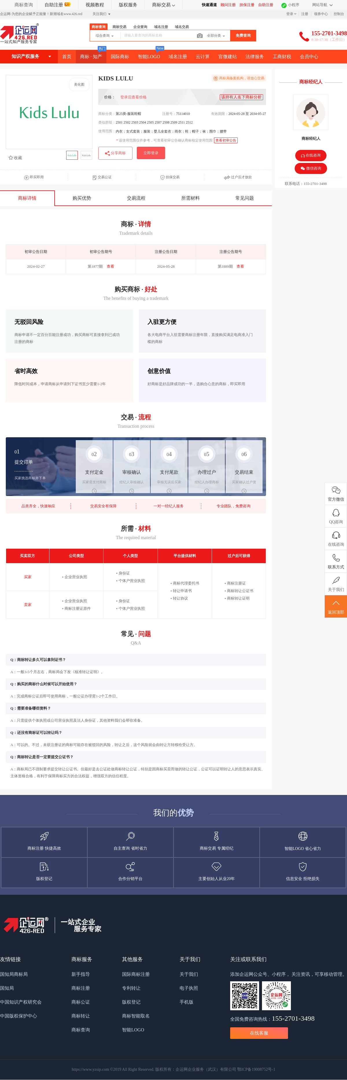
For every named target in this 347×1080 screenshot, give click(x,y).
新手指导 (80, 974)
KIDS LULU (143, 78)
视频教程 (95, 4)
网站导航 (322, 5)
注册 (304, 14)
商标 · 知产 (91, 56)
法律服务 (255, 56)
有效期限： (219, 114)
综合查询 (105, 36)
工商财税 (282, 56)
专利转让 (131, 988)
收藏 (15, 158)
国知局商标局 (14, 974)
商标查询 (23, 4)
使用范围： (107, 131)
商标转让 (80, 1015)
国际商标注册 (136, 974)
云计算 (203, 56)
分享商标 (115, 153)
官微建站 (227, 56)
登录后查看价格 (133, 97)
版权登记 (131, 1002)
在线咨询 (311, 156)
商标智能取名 (136, 1015)
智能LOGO (149, 56)
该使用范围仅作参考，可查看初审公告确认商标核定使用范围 (164, 140)
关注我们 (102, 14)
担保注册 (246, 5)
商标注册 (80, 988)
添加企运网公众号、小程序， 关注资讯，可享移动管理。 (288, 974)
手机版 (186, 1002)
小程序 (293, 5)
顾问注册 (228, 5)
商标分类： (107, 114)
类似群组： (107, 122)
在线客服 (259, 1033)
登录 (289, 14)
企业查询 (140, 27)
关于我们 (189, 974)
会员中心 (309, 56)
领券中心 (321, 14)
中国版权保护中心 (18, 1015)
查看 (110, 266)
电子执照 (189, 988)
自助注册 (58, 4)
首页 (66, 56)
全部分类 (216, 36)
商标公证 (80, 1002)
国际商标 (120, 56)
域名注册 (161, 27)
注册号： (169, 114)
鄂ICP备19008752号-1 (256, 1069)
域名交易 (182, 27)
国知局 (7, 988)
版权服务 (128, 4)
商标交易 (163, 4)
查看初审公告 (225, 140)
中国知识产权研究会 (21, 1002)
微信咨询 (310, 168)
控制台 (339, 14)
